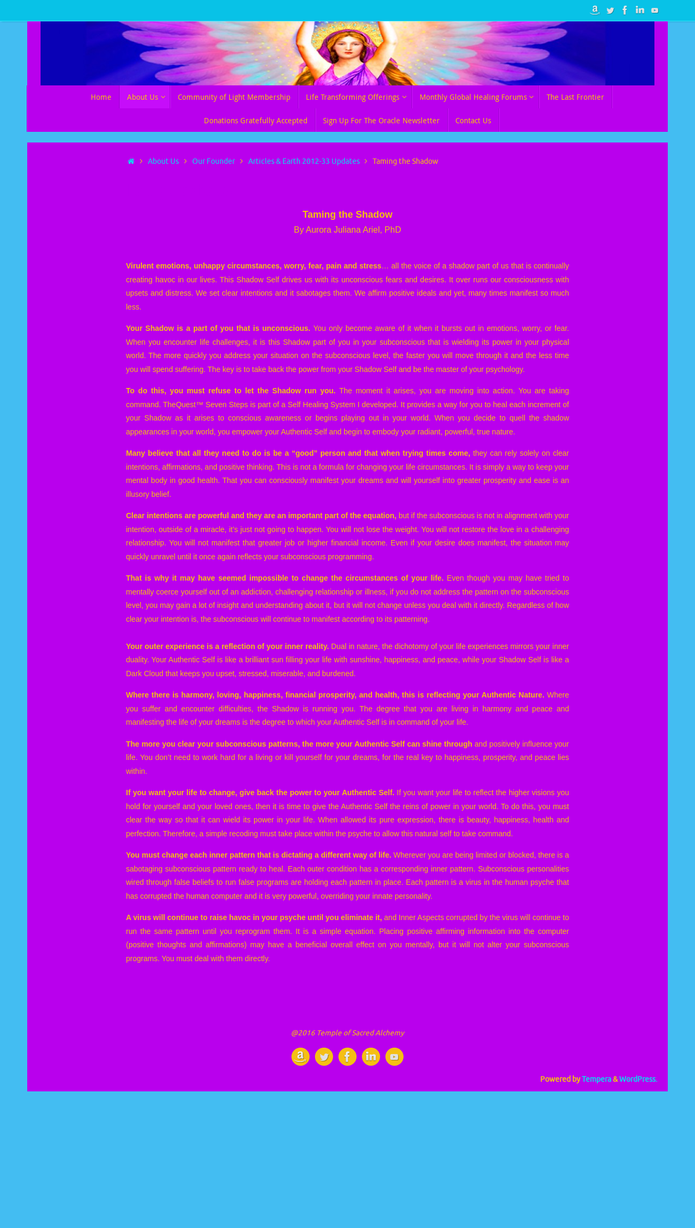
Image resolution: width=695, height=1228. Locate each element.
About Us (163, 161)
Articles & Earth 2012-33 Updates (304, 161)
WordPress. (638, 1079)
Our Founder (213, 161)
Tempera (596, 1079)
